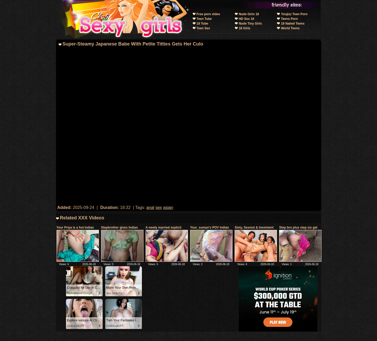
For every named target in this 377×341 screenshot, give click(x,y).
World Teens (290, 28)
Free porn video (208, 14)
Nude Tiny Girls (250, 23)
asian (168, 207)
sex (159, 207)
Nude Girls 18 (249, 14)
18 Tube (202, 23)
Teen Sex (203, 28)
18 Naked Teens (292, 23)
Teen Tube (204, 19)
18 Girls (244, 28)
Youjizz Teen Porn (294, 14)
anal (150, 207)
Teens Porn (289, 19)
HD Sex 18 (246, 19)
